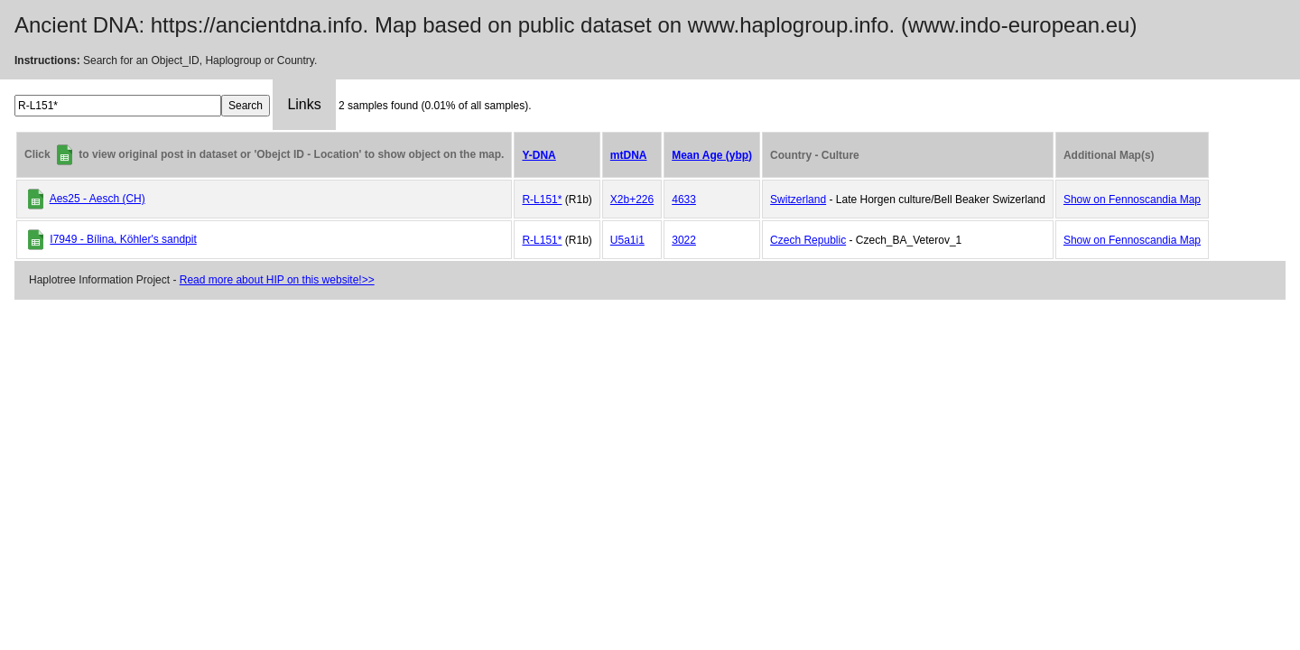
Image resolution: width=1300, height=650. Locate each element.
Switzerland (798, 199)
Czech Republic (808, 240)
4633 (684, 199)
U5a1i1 (627, 240)
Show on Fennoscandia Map (1132, 199)
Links (303, 104)
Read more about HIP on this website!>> (277, 280)
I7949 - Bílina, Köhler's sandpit (123, 239)
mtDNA (628, 155)
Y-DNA (538, 155)
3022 (684, 240)
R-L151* (542, 199)
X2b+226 (632, 199)
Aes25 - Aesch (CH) (97, 198)
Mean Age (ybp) (712, 155)
